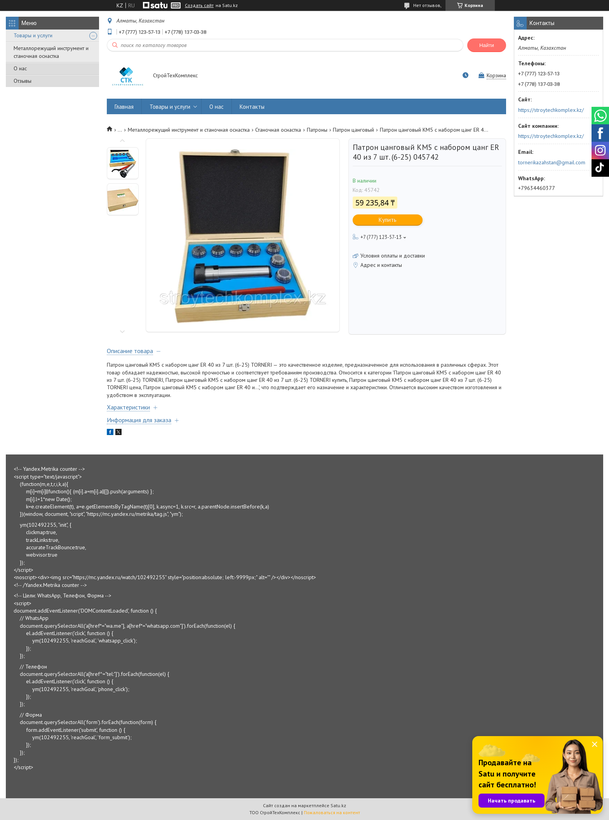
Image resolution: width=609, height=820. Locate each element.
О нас (20, 68)
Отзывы (22, 80)
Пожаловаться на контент (332, 812)
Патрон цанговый (353, 129)
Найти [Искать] (486, 45)
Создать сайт (199, 5)
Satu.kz (338, 805)
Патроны (317, 129)
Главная (124, 107)
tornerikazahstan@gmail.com (551, 162)
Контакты (252, 107)
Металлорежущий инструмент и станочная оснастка (51, 52)
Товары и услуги (33, 35)
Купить (388, 219)
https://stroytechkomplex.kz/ (551, 109)
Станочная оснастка (278, 129)
